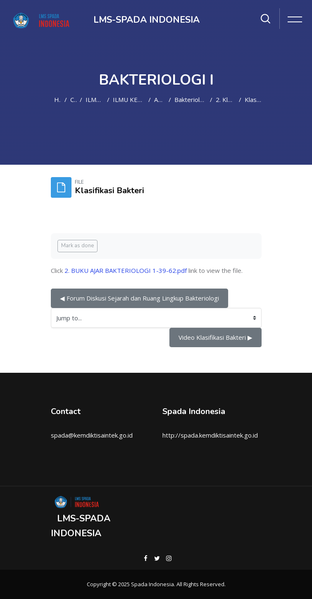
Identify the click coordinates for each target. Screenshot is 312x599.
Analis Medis (159, 99)
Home (58, 99)
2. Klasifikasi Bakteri (226, 99)
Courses (73, 99)
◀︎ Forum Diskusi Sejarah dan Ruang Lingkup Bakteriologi (139, 298)
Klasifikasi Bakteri (253, 99)
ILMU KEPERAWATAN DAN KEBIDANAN (129, 99)
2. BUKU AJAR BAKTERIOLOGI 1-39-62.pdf (125, 270)
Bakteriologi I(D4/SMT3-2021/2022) (190, 99)
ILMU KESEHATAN (95, 99)
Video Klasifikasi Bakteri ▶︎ (215, 337)
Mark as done (77, 245)
